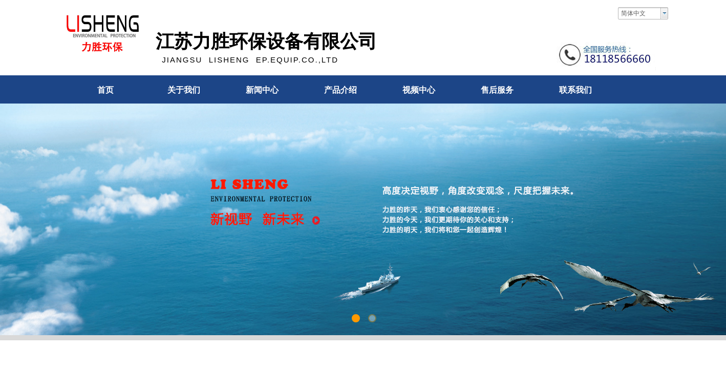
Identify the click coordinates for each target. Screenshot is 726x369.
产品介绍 (340, 90)
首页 (105, 90)
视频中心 (418, 90)
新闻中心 (262, 90)
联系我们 (575, 90)
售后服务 (497, 90)
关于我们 (183, 90)
